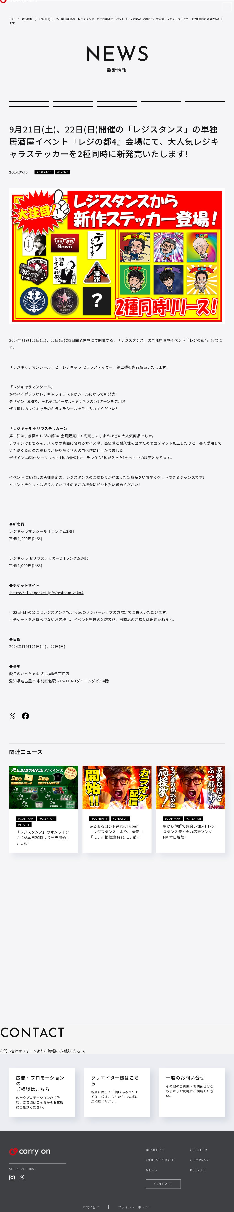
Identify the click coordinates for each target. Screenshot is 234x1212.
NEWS (151, 1170)
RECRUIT (198, 1170)
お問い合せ (90, 1207)
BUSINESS (155, 1150)
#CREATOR (44, 191)
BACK (117, 904)
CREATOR (161, 106)
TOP (12, 19)
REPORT (73, 121)
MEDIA (29, 121)
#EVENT (62, 191)
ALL (29, 106)
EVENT (205, 106)
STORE (117, 121)
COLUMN (73, 106)
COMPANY (117, 106)
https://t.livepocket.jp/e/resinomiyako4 (46, 611)
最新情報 (26, 19)
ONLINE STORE (160, 1160)
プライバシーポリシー (134, 1207)
